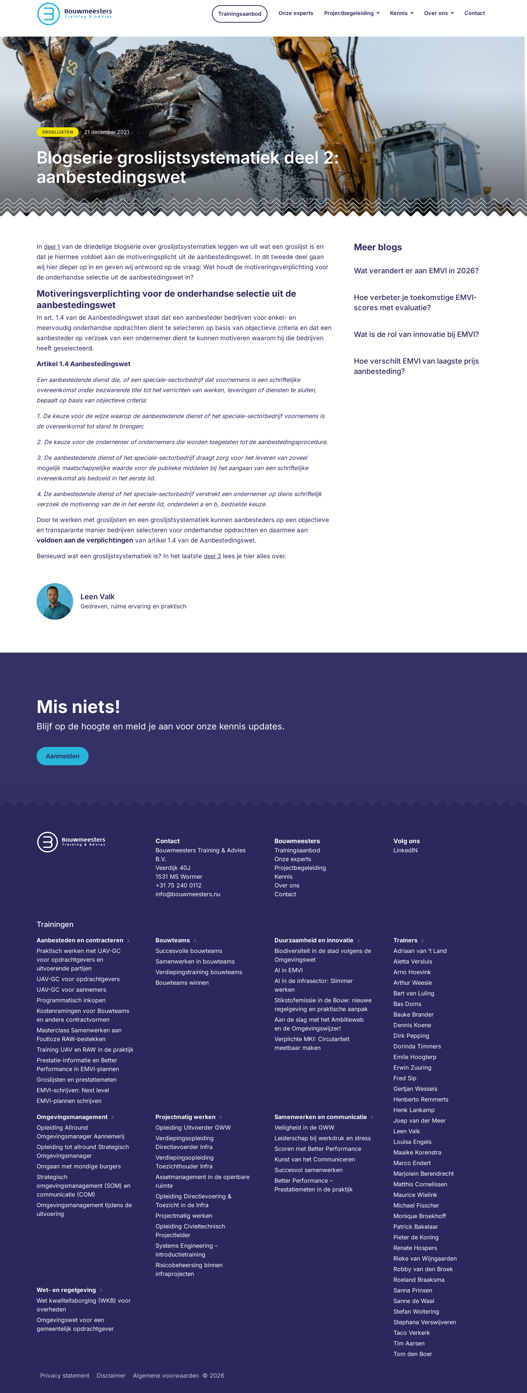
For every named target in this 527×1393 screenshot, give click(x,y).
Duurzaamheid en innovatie (314, 940)
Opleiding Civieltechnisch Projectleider (190, 1231)
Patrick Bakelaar (415, 1226)
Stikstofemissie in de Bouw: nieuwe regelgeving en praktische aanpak (322, 1004)
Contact (474, 18)
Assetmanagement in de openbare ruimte (203, 1181)
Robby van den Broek (423, 1269)
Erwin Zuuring (412, 1067)
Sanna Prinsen (412, 1290)
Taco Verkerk (411, 1332)
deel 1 (52, 246)
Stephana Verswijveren (424, 1322)
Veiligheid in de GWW (304, 1127)
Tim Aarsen (409, 1343)
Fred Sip (404, 1078)
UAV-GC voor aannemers (71, 989)
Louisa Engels (412, 1141)
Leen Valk (406, 1131)
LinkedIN (405, 850)
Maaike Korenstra (417, 1152)
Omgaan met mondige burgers (79, 1166)
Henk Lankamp (414, 1110)
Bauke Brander (413, 1014)
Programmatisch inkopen (71, 1000)
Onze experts (296, 18)
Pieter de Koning (416, 1237)
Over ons (436, 18)
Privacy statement (64, 1375)
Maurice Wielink (415, 1194)
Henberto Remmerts (420, 1099)
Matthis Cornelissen (420, 1184)
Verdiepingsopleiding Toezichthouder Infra (185, 1162)
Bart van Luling (413, 993)
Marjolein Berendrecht (423, 1173)
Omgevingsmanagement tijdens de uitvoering (84, 1209)
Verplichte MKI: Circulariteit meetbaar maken (312, 1043)
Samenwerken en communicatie (320, 1116)
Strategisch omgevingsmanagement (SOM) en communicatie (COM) (83, 1185)
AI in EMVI (288, 970)
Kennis (399, 18)
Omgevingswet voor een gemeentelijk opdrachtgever (75, 1324)
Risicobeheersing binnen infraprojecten (189, 1269)
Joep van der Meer (419, 1120)
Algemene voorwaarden (166, 1375)
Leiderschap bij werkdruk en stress (322, 1138)
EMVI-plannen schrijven (69, 1100)
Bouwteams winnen (182, 982)
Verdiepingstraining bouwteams (199, 972)
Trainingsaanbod (239, 18)
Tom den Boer (412, 1354)
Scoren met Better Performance (317, 1148)
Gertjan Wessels (415, 1088)
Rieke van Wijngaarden (425, 1258)
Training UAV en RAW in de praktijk (85, 1049)
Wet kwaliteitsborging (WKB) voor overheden (84, 1305)
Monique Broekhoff (419, 1216)
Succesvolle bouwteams (189, 950)
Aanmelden (62, 756)
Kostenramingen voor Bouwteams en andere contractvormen (83, 1015)
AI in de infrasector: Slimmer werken (313, 985)
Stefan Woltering (416, 1311)
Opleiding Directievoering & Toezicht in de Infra (193, 1201)
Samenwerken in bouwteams (195, 961)
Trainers (405, 940)
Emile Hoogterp (415, 1056)
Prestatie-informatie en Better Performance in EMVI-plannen (78, 1064)
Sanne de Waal (413, 1300)
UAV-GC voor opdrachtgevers (78, 979)
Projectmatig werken (186, 1116)
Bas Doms (407, 1003)
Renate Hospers (415, 1247)
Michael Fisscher (416, 1205)
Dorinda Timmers (417, 1046)
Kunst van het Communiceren (314, 1159)
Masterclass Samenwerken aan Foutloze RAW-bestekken (79, 1034)
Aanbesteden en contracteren (80, 940)
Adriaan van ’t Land (420, 950)
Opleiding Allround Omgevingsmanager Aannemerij (80, 1132)
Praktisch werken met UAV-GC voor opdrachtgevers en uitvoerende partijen (79, 959)
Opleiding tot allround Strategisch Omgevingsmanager (83, 1151)
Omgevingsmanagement (72, 1116)
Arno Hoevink (412, 972)
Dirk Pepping (411, 1035)
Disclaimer (111, 1375)
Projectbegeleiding (349, 18)
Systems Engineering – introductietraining (187, 1250)
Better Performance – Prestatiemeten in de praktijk (313, 1185)
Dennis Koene (412, 1025)
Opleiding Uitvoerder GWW (193, 1127)
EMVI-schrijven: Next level (73, 1090)
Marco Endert (412, 1163)
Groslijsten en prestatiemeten (76, 1079)
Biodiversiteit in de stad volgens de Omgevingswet (322, 955)
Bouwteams (173, 940)
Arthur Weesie (412, 982)
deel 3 (212, 556)
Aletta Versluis (412, 961)
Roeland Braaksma (419, 1279)
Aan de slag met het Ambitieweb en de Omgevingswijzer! (319, 1024)
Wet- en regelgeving (66, 1290)
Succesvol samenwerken (308, 1170)
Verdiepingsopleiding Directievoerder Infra (185, 1142)
